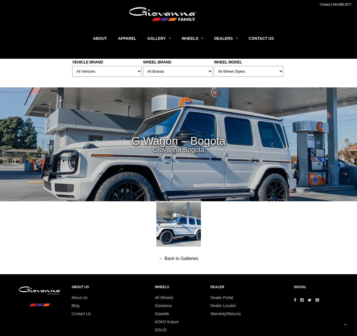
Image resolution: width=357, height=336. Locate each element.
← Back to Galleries (178, 258)
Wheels (190, 38)
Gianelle (162, 314)
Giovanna (163, 305)
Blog (75, 305)
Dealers (223, 38)
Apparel (127, 38)
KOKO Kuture (167, 322)
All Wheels (164, 297)
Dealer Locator (223, 305)
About (100, 38)
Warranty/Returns (226, 314)
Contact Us (261, 38)
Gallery (157, 38)
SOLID (161, 330)
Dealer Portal (222, 297)
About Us (80, 297)
